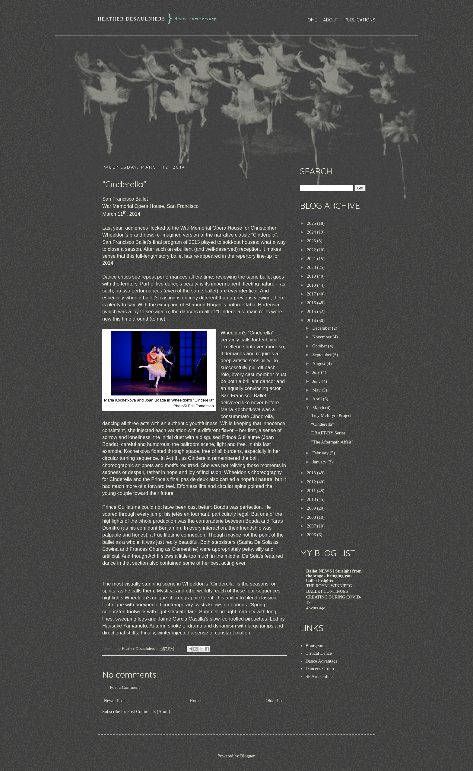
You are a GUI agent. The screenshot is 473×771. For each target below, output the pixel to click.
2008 (312, 517)
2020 (312, 267)
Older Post (275, 700)
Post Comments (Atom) (148, 711)
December (322, 328)
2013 (312, 472)
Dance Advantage (322, 661)
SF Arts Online (319, 676)
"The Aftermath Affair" (332, 442)
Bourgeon (314, 645)
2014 (312, 320)
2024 (312, 232)
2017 (312, 294)
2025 (312, 223)
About (330, 20)
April (317, 398)
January (319, 462)
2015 (312, 311)
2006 (312, 534)
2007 (312, 526)
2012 (312, 481)
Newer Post (114, 700)
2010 (312, 499)
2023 (312, 240)
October (320, 346)
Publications (359, 20)
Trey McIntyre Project (331, 415)
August (319, 363)
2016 (312, 302)
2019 (312, 276)
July (316, 372)
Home (310, 20)
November (322, 336)
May (317, 390)
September (322, 354)
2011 (312, 490)
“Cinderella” (322, 424)
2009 (312, 508)
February (321, 452)
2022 (312, 249)
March (318, 407)
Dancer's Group (320, 668)
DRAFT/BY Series (328, 433)
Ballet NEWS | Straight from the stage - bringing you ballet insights (334, 576)
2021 (312, 258)
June (317, 381)
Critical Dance (319, 653)
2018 (312, 285)
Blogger (247, 755)
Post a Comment (125, 687)
